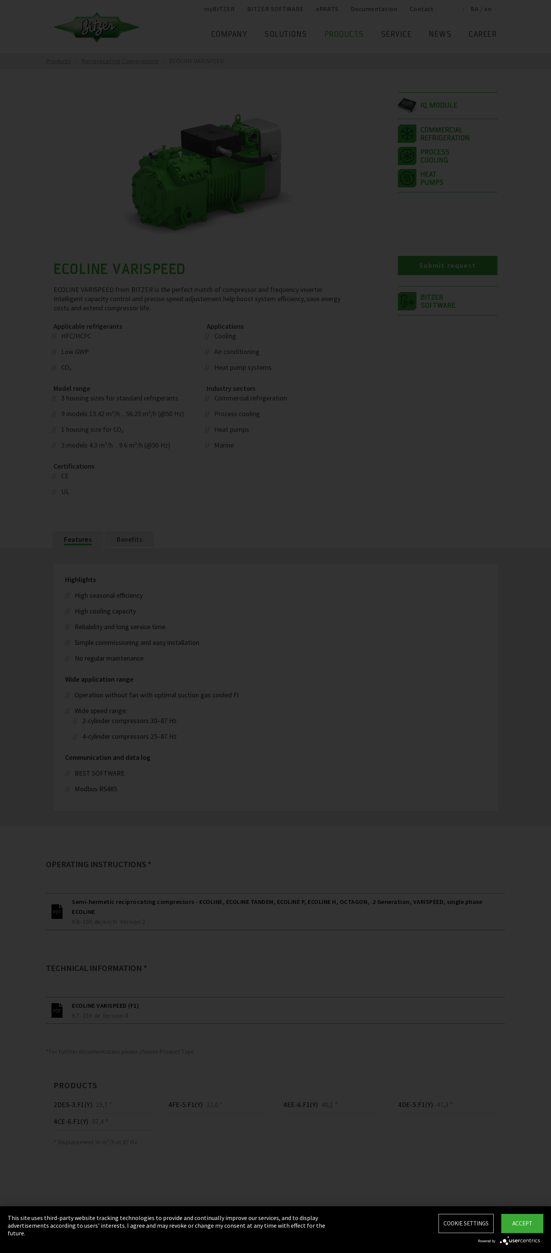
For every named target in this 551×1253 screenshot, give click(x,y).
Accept (522, 1223)
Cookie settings (466, 1223)
